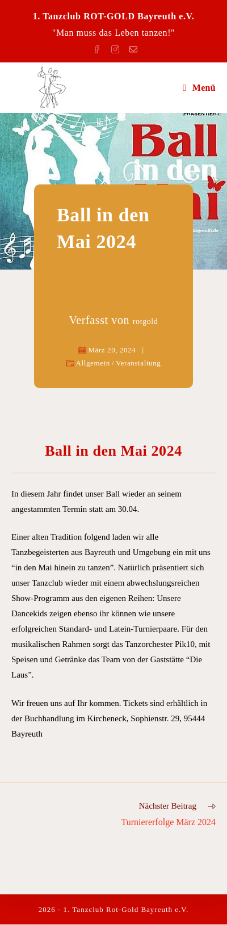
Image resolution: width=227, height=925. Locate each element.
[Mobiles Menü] (199, 88)
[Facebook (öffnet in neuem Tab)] (99, 47)
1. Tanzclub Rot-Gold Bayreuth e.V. (126, 910)
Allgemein (93, 363)
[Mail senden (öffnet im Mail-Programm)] (131, 47)
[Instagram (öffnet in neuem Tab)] (117, 47)
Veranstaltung (138, 363)
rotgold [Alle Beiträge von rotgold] (145, 321)
